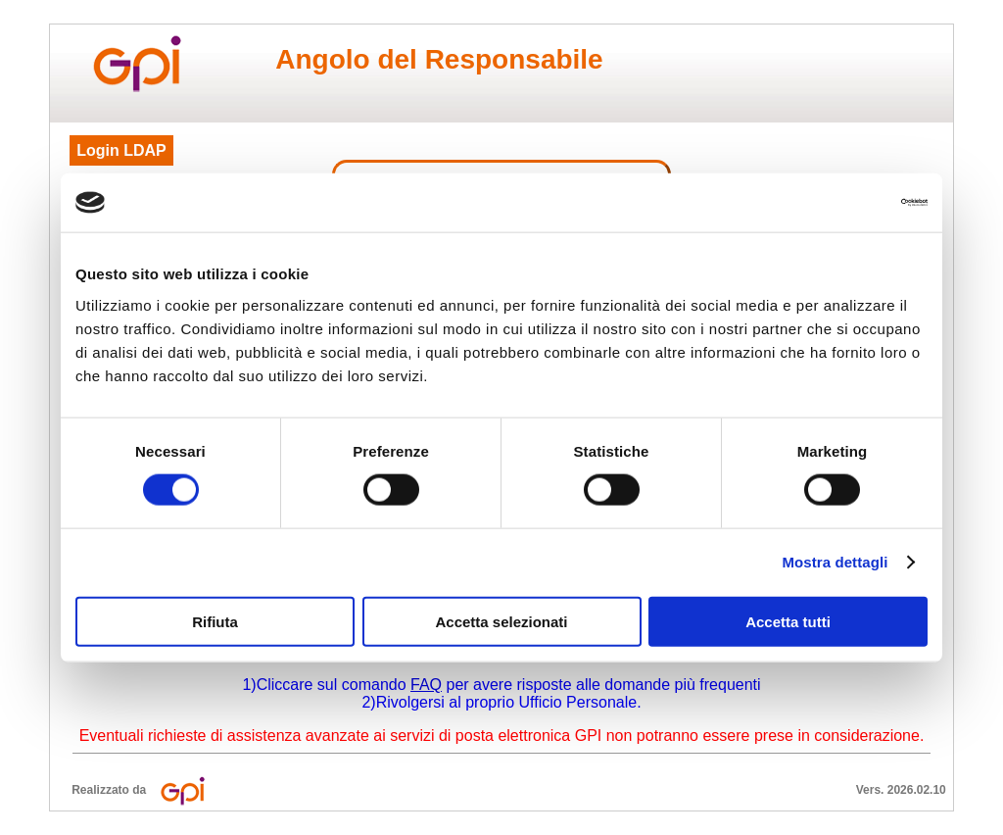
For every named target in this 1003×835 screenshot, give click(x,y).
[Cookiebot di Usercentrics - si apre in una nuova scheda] (842, 203)
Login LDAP (121, 150)
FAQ (426, 684)
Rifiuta (215, 621)
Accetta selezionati (501, 621)
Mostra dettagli (834, 562)
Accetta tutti (788, 621)
